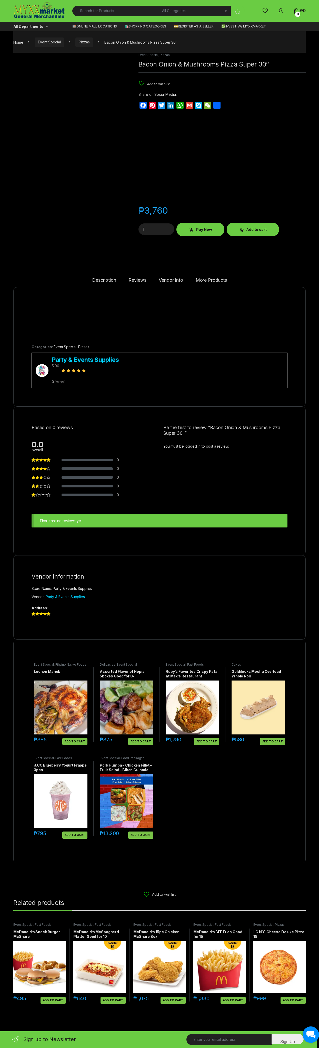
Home (18, 42)
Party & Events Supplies (65, 596)
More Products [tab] (211, 280)
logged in (193, 446)
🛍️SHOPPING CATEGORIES (145, 26)
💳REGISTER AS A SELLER (194, 26)
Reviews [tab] (137, 280)
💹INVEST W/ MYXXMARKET (243, 26)
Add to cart (256, 229)
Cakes (236, 664)
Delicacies (107, 664)
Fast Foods (195, 664)
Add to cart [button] (75, 741)
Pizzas (84, 42)
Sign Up (287, 1042)
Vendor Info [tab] (171, 280)
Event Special (49, 42)
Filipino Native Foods (70, 664)
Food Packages (133, 758)
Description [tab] (104, 280)
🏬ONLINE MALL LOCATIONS (94, 26)
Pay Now (204, 229)
